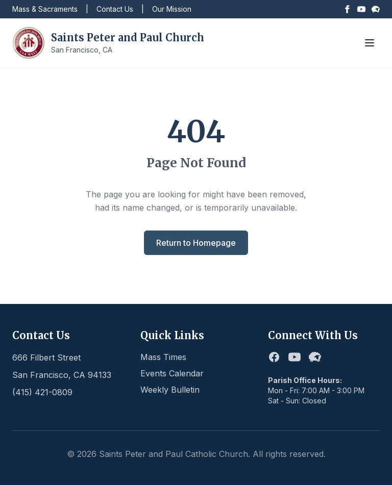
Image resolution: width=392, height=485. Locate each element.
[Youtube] (361, 9)
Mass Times (163, 357)
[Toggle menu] (369, 43)
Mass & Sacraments (45, 9)
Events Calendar (172, 373)
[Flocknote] (376, 9)
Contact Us (114, 9)
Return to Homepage (196, 243)
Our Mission (171, 9)
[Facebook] (347, 9)
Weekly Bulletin (170, 390)
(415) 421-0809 (42, 392)
